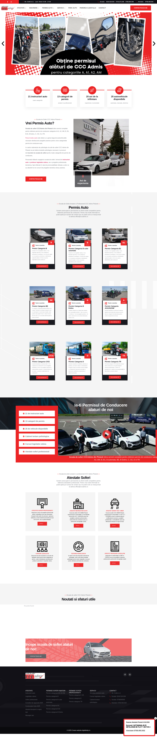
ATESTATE (22, 8)
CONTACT (107, 8)
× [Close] (155, 718)
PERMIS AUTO (50, 8)
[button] (3, 44)
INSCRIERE (35, 8)
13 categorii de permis (64, 97)
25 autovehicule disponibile (119, 97)
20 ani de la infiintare (92, 97)
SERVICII (63, 8)
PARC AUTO (75, 8)
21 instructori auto (37, 96)
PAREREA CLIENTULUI (92, 8)
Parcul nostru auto (31, 138)
